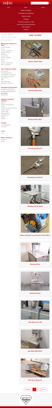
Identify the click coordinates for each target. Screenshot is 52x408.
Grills (2, 79)
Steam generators (5, 81)
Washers (3, 118)
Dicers (2, 59)
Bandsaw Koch (35, 264)
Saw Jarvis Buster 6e (35, 380)
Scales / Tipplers (5, 109)
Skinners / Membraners (7, 63)
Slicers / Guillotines (6, 64)
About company (26, 10)
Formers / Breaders (6, 57)
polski (8, 7)
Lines (2, 133)
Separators (4, 54)
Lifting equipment (5, 113)
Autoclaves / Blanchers (7, 83)
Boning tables (4, 94)
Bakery (3, 141)
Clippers (3, 116)
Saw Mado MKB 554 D (35, 351)
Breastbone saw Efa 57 (35, 177)
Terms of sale (25, 16)
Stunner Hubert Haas (35, 61)
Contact (26, 19)
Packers (3, 106)
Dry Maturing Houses (6, 73)
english (25, 7)
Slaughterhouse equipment (8, 89)
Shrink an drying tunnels (7, 104)
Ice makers (4, 126)
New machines (26, 27)
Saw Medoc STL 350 (35, 322)
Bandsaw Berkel (35, 293)
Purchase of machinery (26, 13)
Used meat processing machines (26, 24)
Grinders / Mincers (5, 52)
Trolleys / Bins (4, 111)
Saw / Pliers (4, 93)
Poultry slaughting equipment (8, 91)
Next (43, 389)
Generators (4, 139)
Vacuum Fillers (5, 56)
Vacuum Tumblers (5, 47)
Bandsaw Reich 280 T (35, 119)
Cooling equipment (6, 125)
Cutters (3, 61)
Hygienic (3, 103)
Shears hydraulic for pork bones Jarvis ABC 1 (35, 235)
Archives (26, 29)
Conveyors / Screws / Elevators (9, 108)
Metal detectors (5, 115)
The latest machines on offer (26, 22)
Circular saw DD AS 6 (35, 148)
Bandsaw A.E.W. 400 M (35, 206)
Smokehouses (4, 71)
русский (43, 7)
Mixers (2, 49)
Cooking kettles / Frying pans (8, 74)
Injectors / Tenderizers (6, 50)
